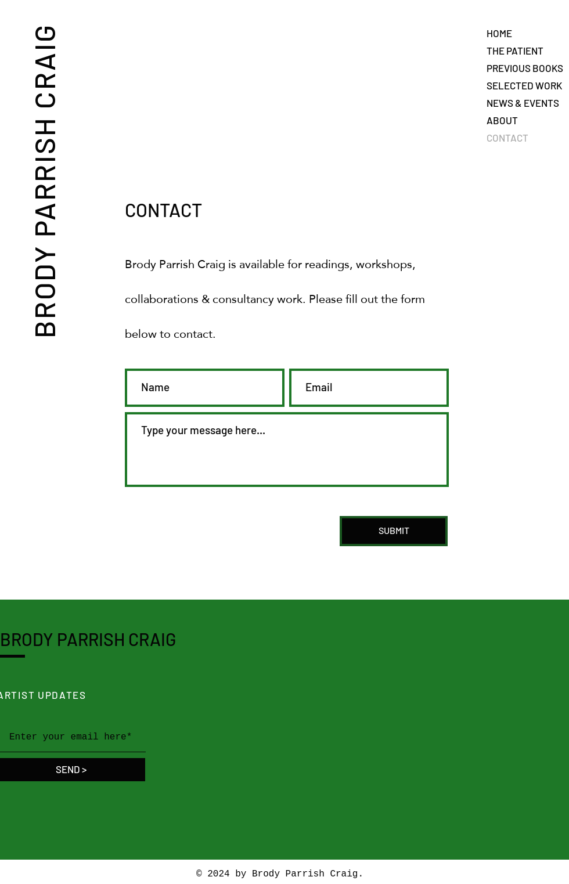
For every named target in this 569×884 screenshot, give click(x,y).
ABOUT (502, 120)
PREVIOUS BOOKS (525, 68)
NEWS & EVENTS (523, 103)
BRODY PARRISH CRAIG (43, 180)
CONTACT (507, 137)
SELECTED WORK (524, 85)
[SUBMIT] (394, 531)
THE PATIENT (515, 50)
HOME (499, 33)
